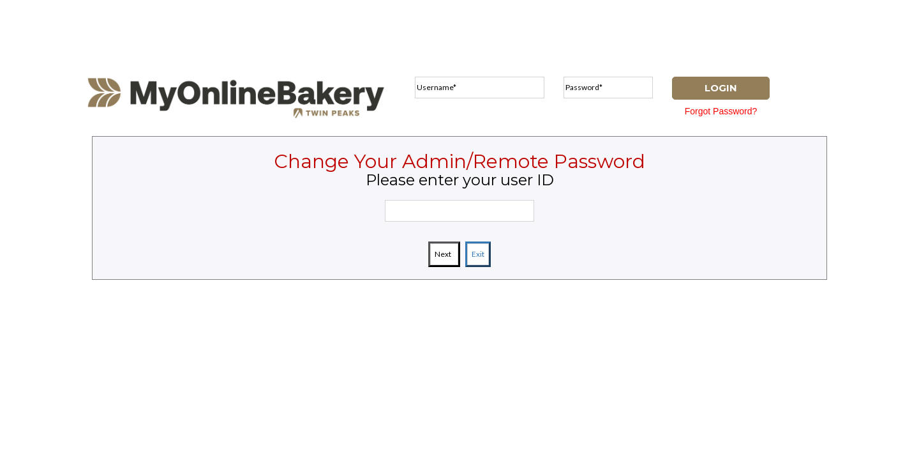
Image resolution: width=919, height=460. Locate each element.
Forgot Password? (721, 111)
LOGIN (721, 88)
